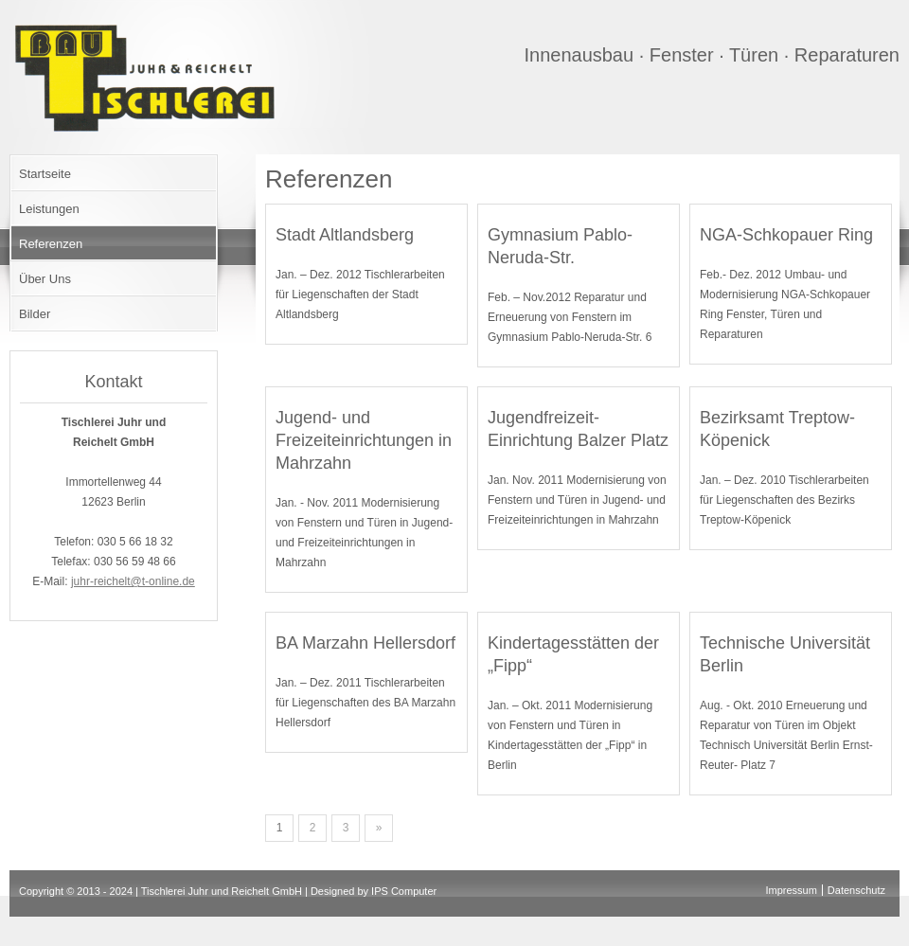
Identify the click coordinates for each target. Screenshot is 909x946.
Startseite (45, 174)
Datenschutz (856, 890)
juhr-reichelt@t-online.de (133, 581)
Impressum (790, 890)
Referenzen (50, 244)
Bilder (34, 314)
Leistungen (49, 209)
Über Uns (45, 279)
